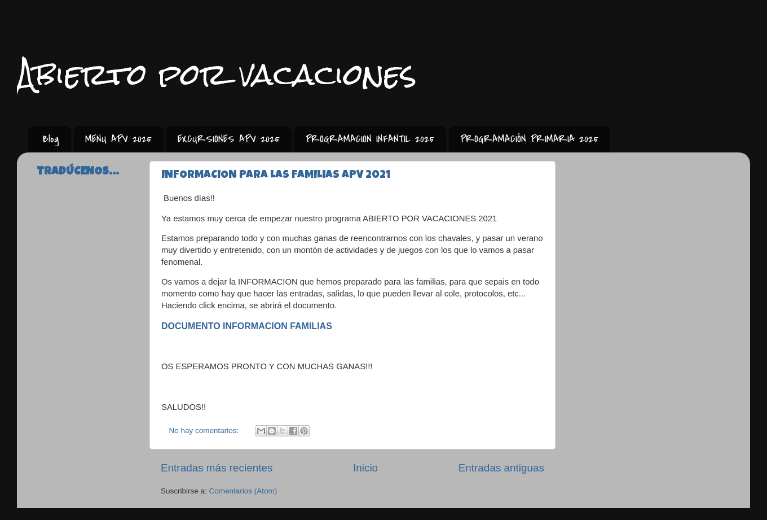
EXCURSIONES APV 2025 (229, 139)
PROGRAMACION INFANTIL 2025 (370, 139)
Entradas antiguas (501, 468)
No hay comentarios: (205, 430)
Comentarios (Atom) (243, 491)
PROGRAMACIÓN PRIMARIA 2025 (529, 139)
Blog (50, 139)
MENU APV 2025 (118, 139)
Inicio (365, 468)
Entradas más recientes (216, 468)
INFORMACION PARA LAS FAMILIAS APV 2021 (275, 175)
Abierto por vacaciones (217, 74)
